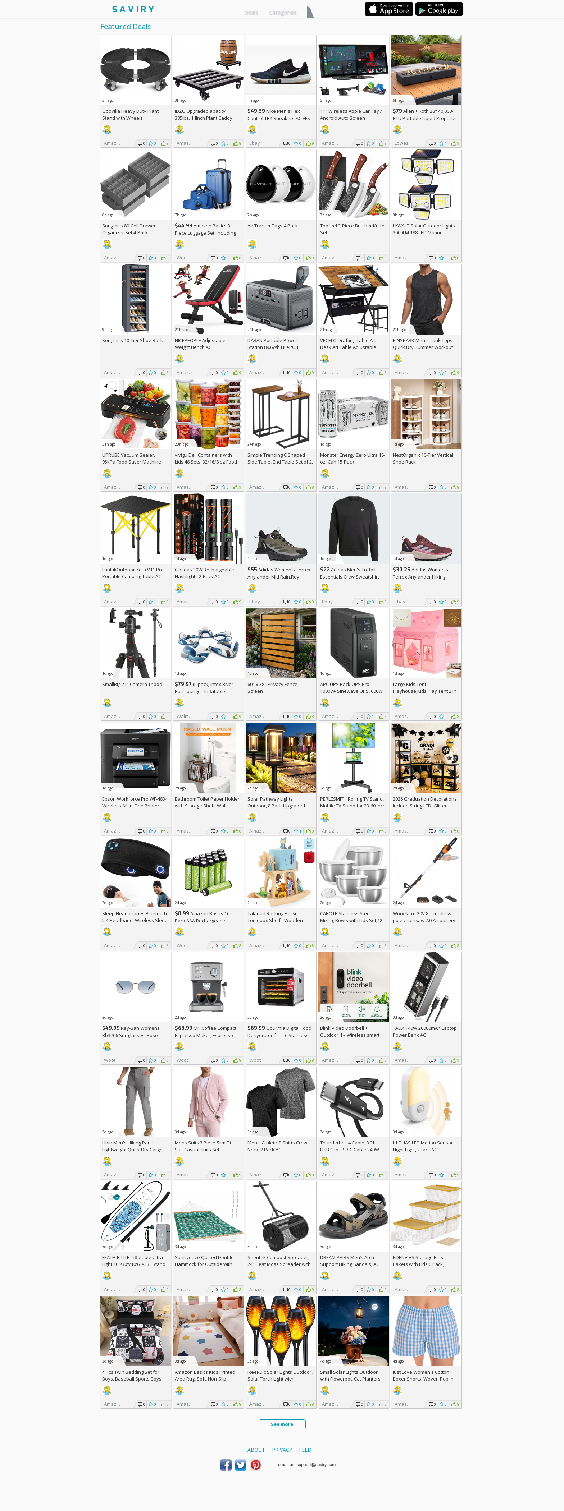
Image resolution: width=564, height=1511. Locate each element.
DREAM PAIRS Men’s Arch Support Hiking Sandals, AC (349, 1260)
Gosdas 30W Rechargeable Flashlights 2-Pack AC (204, 573)
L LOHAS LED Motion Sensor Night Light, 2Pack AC (423, 1146)
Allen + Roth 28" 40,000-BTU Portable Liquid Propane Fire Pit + (424, 118)
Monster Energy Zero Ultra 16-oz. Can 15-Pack (352, 458)
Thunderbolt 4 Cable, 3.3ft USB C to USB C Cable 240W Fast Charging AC (349, 1149)
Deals (251, 12)
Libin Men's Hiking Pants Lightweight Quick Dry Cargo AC (132, 1149)
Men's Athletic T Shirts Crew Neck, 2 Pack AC (277, 1146)
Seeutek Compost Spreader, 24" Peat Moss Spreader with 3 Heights (279, 1264)
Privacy (282, 1449)
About (256, 1449)
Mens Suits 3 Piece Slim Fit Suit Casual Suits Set (203, 1146)
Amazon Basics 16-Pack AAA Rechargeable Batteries (203, 920)
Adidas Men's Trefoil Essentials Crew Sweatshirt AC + (349, 576)
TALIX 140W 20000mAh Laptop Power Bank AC (425, 1031)
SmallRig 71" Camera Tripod (132, 684)
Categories (283, 12)
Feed (305, 1449)
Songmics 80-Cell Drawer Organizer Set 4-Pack (129, 229)
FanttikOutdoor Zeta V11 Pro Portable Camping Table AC (133, 573)
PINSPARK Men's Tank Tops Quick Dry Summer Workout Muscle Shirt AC (423, 347)
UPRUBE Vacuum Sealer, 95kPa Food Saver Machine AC (131, 462)
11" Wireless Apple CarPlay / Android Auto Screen (351, 114)
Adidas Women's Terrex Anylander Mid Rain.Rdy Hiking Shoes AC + (278, 576)
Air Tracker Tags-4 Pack (272, 225)
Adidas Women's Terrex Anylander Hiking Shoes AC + (420, 576)
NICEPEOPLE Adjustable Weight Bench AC (200, 343)
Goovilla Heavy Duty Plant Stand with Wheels (130, 114)
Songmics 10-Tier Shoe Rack (132, 340)
